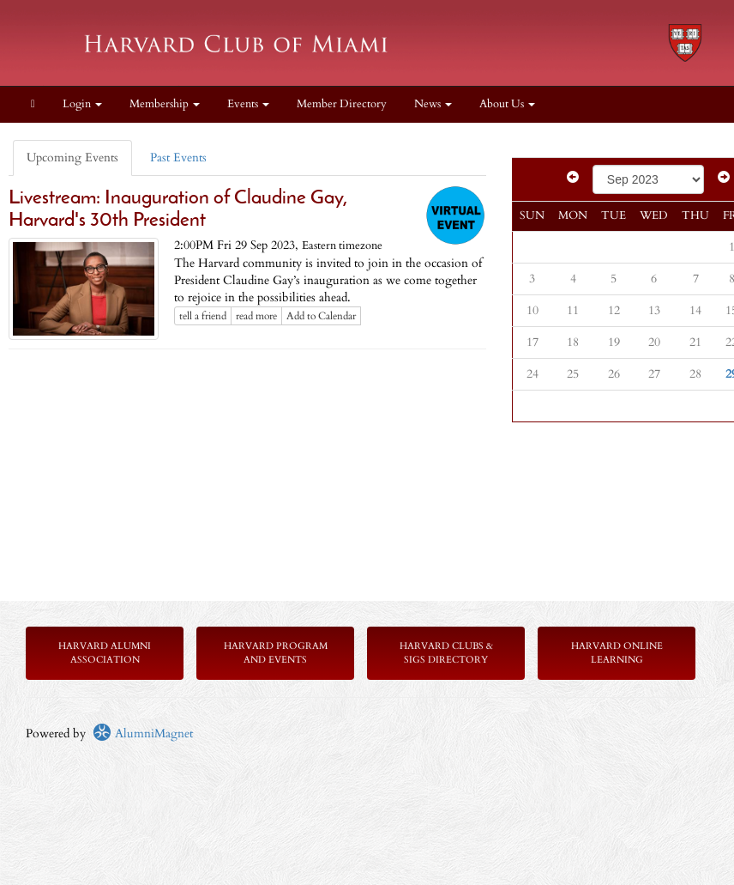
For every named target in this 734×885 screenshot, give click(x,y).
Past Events (178, 157)
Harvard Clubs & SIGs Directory (446, 653)
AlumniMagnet (143, 733)
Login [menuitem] (82, 104)
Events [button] (248, 104)
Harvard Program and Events (276, 653)
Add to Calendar (321, 316)
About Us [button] (507, 104)
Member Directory (342, 104)
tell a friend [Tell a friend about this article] (202, 316)
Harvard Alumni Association (104, 653)
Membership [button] (164, 104)
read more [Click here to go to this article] (256, 316)
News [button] (433, 104)
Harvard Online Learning (617, 653)
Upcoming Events (72, 157)
